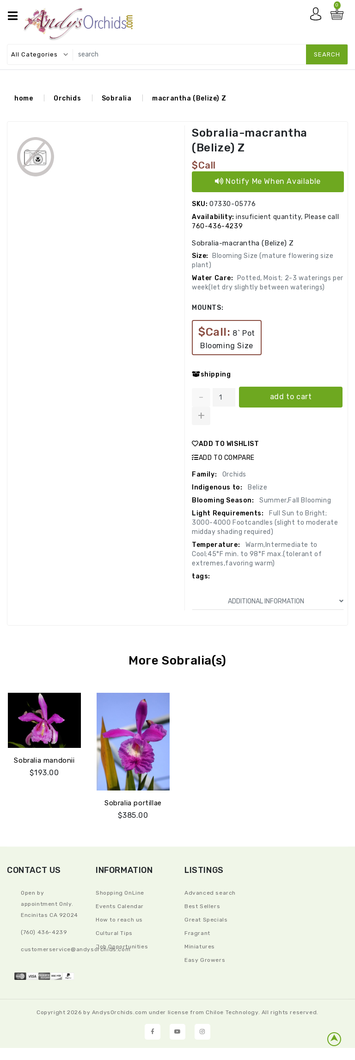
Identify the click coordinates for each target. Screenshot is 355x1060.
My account (318, 16)
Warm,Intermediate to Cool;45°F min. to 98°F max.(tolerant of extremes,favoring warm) (257, 554)
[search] (208, 54)
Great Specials (205, 919)
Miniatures (199, 946)
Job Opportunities (122, 946)
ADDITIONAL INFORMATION (286, 601)
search (327, 54)
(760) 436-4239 (44, 932)
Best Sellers (202, 906)
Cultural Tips (114, 933)
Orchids (67, 98)
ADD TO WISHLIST (225, 444)
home (23, 98)
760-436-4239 (217, 226)
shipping (211, 374)
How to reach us (119, 919)
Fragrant (197, 933)
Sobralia (117, 98)
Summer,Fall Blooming (294, 500)
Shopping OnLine (120, 893)
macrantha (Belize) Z (189, 98)
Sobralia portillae (133, 802)
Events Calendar (120, 906)
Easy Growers (204, 960)
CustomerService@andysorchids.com (75, 949)
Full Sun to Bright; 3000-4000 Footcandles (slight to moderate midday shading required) (265, 522)
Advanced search (210, 893)
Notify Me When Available (268, 181)
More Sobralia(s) (177, 660)
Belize (256, 487)
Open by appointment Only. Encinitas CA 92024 (49, 904)
